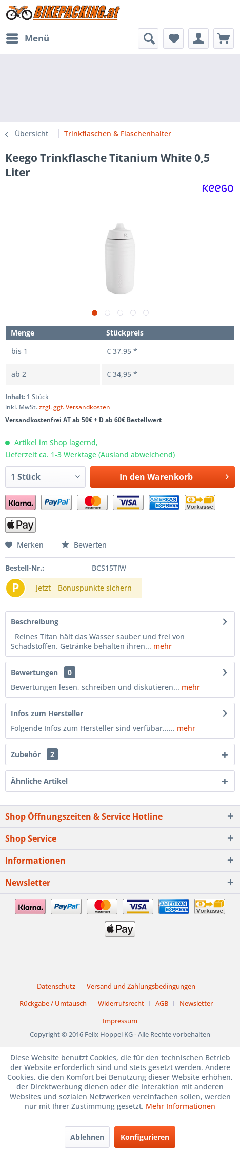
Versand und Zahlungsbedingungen (141, 986)
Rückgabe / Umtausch (53, 1003)
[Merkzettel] (173, 38)
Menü (27, 37)
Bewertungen (34, 672)
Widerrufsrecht (121, 1003)
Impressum (120, 1020)
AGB (161, 1003)
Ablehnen (87, 1137)
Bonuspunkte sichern (95, 588)
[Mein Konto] (198, 38)
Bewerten (84, 545)
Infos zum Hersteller (47, 713)
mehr (161, 646)
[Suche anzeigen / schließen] (148, 38)
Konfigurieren (145, 1137)
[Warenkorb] (223, 38)
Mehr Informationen (180, 1106)
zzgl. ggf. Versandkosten (74, 407)
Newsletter (196, 1003)
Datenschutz (56, 986)
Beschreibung (34, 621)
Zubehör (34, 754)
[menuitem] (27, 38)
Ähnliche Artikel (39, 781)
